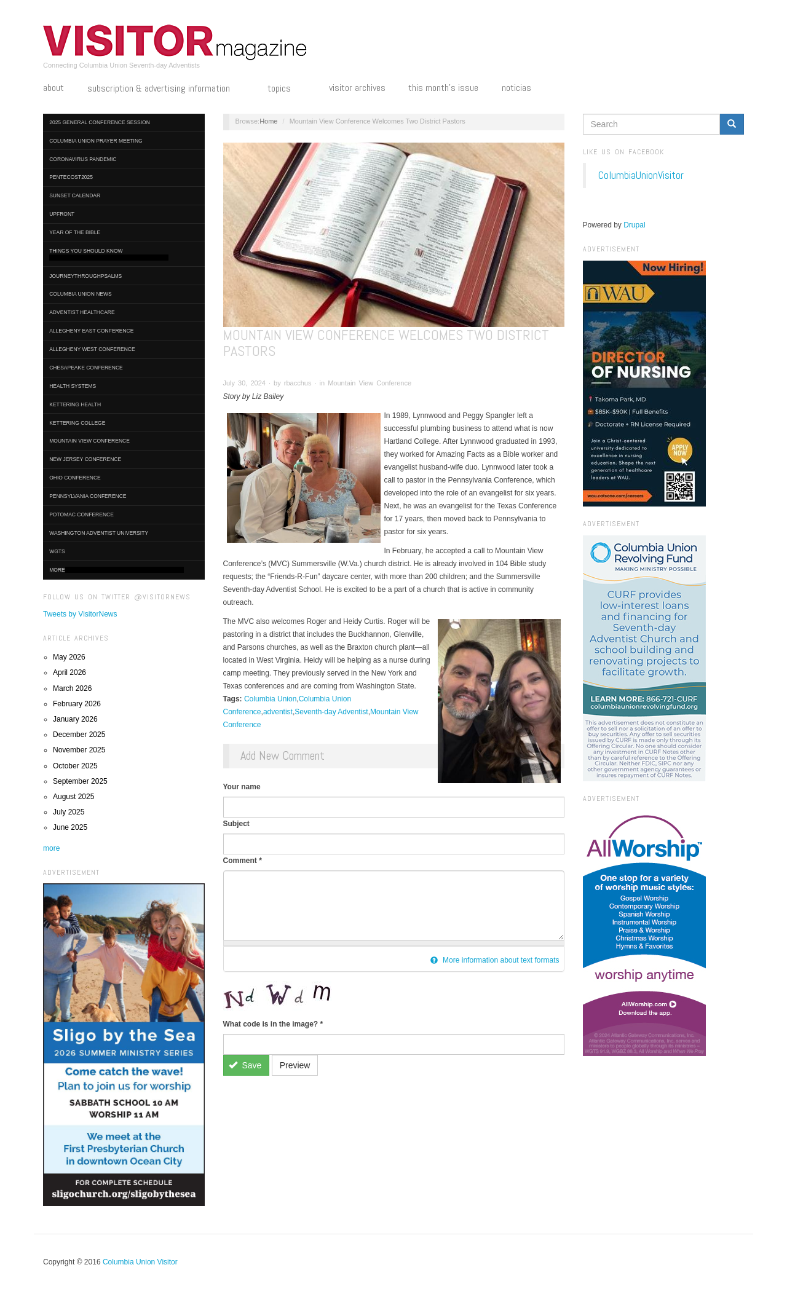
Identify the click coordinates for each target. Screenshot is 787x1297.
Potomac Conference (81, 514)
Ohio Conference (75, 478)
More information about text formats (495, 960)
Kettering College (77, 423)
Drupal (634, 225)
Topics (286, 89)
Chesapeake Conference (86, 368)
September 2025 (80, 781)
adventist (278, 712)
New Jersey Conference (85, 459)
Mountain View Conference (89, 441)
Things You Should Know (108, 254)
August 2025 (73, 796)
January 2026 (75, 719)
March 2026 (72, 688)
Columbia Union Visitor (140, 1262)
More (116, 570)
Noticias (516, 88)
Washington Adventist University (98, 533)
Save (245, 1065)
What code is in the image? (273, 1024)
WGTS (57, 551)
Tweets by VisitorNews (80, 614)
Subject (236, 823)
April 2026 (69, 672)
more (51, 848)
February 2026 (77, 704)
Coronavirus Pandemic (82, 159)
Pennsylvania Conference (87, 496)
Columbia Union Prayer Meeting (95, 141)
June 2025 (70, 827)
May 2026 (69, 657)
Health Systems (72, 386)
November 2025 (79, 750)
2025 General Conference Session (99, 122)
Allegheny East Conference (91, 331)
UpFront (61, 214)
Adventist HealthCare (81, 312)
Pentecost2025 (71, 177)
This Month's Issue (443, 88)
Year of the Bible (74, 232)
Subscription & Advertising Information (166, 89)
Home (268, 121)
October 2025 (75, 766)
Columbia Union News (80, 294)
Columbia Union (270, 699)
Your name (242, 787)
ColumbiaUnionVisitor (641, 175)
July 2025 (68, 812)
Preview (295, 1065)
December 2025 (79, 734)
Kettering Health (75, 404)
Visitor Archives (357, 88)
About (53, 88)
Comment (242, 860)
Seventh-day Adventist (331, 712)
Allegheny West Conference (92, 349)
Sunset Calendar (74, 195)
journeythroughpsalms (85, 276)
